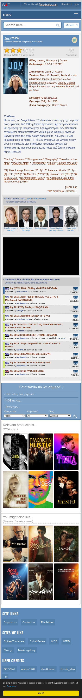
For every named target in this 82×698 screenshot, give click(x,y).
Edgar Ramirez (37, 86)
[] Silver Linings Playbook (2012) (23, 170)
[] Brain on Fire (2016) (59, 174)
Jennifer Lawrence (52, 79)
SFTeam (20, 331)
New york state (20, 163)
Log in (76, 4)
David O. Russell (53, 71)
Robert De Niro (37, 82)
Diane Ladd (72, 86)
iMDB (54, 641)
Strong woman (35, 159)
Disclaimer (47, 622)
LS (5, 677)
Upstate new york (67, 163)
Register (66, 4)
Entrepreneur (38, 163)
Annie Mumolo (68, 75)
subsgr (20, 311)
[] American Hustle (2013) (59, 170)
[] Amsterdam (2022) (32, 177)
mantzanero (22, 292)
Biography (51, 159)
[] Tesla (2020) (12, 174)
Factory (9, 159)
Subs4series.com (48, 4)
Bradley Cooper (66, 82)
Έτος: (52, 411)
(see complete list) (36, 198)
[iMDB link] (71, 187)
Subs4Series (37, 641)
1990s (51, 163)
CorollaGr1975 (23, 319)
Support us (10, 622)
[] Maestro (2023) (34, 174)
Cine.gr (8, 650)
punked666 (22, 303)
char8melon (48, 669)
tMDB (66, 641)
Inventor (20, 159)
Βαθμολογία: (32, 411)
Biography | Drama (56, 60)
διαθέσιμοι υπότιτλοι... (62, 191)
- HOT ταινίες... (13, 400)
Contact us (29, 622)
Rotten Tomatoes (14, 641)
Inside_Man (68, 669)
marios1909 (28, 669)
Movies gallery (26, 650)
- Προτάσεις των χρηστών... (20, 394)
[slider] (19, 50)
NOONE (20, 350)
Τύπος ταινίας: (10, 411)
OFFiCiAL (9, 669)
